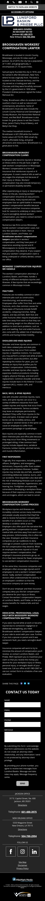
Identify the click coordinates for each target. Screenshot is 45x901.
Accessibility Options (22, 12)
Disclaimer (22, 865)
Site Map (22, 862)
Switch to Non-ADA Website (22, 7)
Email (20, 2)
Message (8, 730)
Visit (26, 2)
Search (31, 2)
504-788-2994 (29, 37)
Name (7, 700)
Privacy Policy (23, 868)
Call (14, 2)
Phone (7, 720)
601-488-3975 (26, 34)
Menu (37, 2)
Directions (22, 805)
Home (8, 2)
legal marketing (22, 886)
